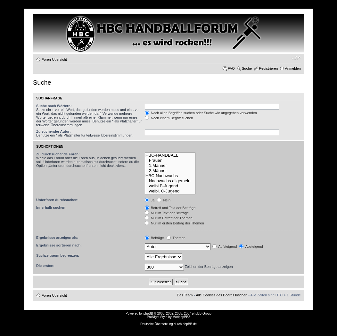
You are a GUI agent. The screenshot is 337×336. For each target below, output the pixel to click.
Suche (247, 68)
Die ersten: (45, 266)
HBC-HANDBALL (170, 155)
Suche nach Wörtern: (54, 106)
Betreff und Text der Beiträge (170, 208)
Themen (176, 238)
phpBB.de (190, 324)
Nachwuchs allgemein (170, 181)
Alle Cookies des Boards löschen (221, 295)
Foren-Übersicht (54, 59)
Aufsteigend (224, 246)
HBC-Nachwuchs (170, 175)
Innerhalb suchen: (51, 207)
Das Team (185, 295)
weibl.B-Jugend (170, 186)
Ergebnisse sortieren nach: (59, 245)
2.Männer (170, 170)
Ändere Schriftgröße (296, 58)
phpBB (148, 313)
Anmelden (293, 68)
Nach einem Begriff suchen (169, 118)
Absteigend (251, 246)
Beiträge (154, 238)
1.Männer (170, 165)
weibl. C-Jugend (170, 191)
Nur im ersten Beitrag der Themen (174, 223)
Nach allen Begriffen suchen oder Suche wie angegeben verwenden (201, 113)
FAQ (231, 68)
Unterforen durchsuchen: (57, 200)
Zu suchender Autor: (53, 131)
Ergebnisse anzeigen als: (57, 237)
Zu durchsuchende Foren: (58, 154)
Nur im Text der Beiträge (167, 213)
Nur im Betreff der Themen (169, 218)
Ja (150, 200)
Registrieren (268, 68)
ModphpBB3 (181, 317)
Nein (163, 200)
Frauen (170, 160)
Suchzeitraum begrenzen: (57, 255)
